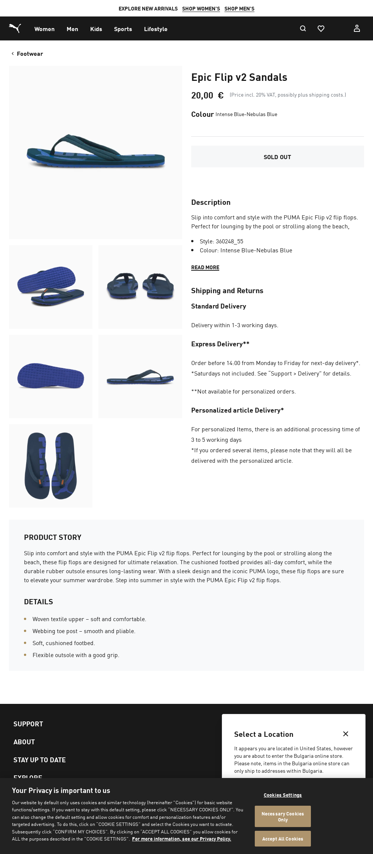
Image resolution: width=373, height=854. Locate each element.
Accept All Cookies (282, 838)
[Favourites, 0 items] (320, 28)
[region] (186, 816)
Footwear (26, 53)
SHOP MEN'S (239, 8)
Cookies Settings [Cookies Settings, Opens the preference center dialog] (283, 794)
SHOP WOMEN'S (201, 8)
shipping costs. (327, 94)
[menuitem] (44, 28)
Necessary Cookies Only (283, 816)
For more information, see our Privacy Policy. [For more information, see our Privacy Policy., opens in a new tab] (181, 838)
